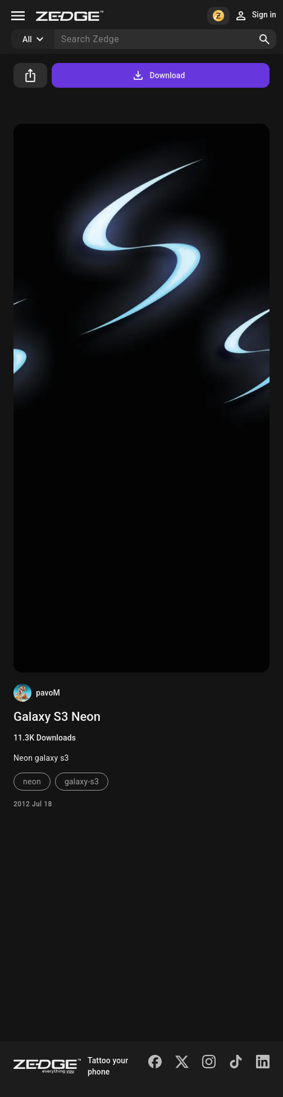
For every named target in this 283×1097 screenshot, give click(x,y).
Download (158, 75)
